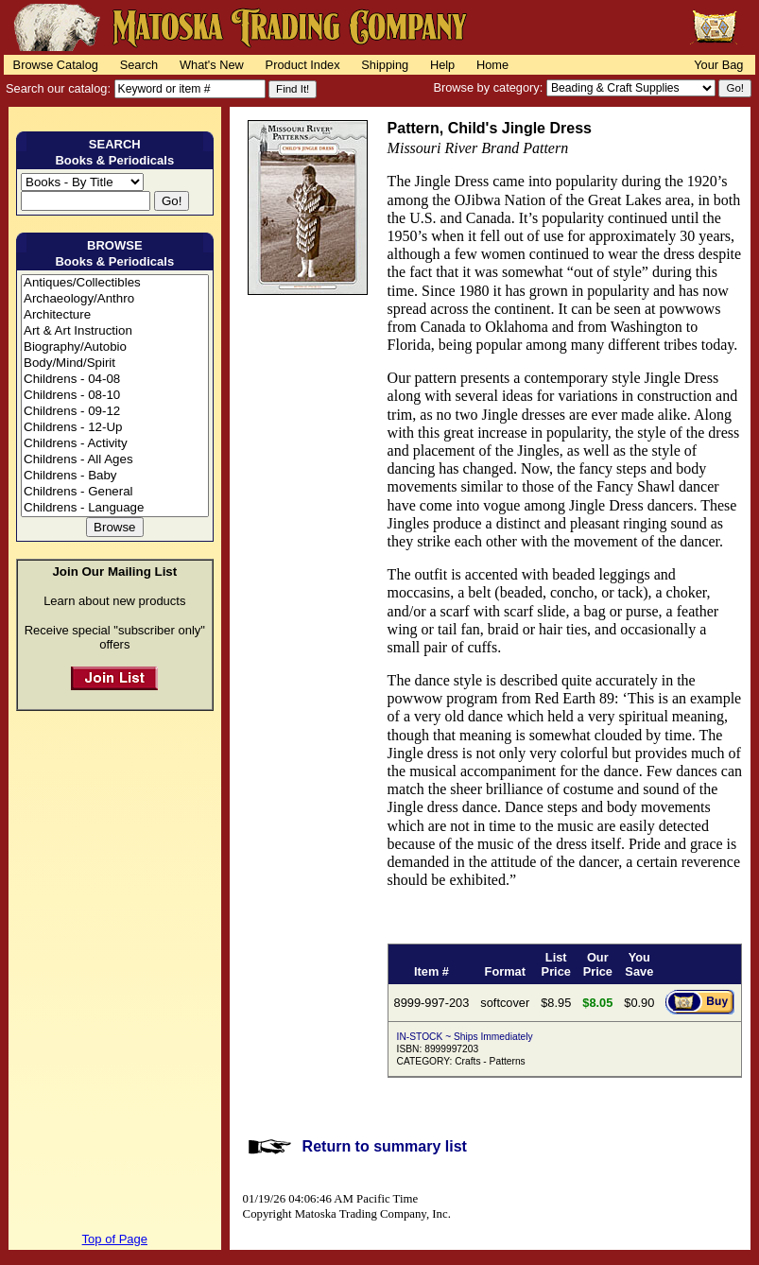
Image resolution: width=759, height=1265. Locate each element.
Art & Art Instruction (115, 331)
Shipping (384, 65)
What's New (212, 65)
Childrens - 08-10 (115, 396)
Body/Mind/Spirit (115, 363)
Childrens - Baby (115, 476)
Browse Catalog (55, 65)
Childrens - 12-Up (115, 428)
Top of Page (114, 1239)
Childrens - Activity (115, 444)
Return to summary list (384, 1146)
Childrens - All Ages (115, 460)
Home (492, 65)
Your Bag (718, 65)
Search (139, 65)
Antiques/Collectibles (115, 283)
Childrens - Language (115, 508)
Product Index (303, 65)
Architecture (115, 315)
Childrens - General (115, 492)
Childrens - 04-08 (115, 380)
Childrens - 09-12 (115, 412)
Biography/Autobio (115, 347)
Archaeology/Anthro (115, 299)
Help (442, 65)
